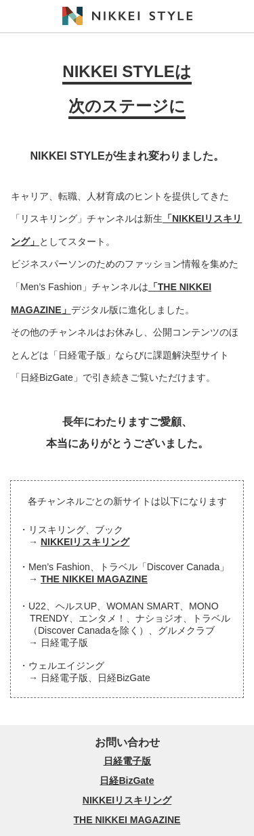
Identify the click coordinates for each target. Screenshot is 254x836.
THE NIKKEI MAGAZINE (94, 579)
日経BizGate (127, 780)
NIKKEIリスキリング (85, 541)
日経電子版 (127, 761)
